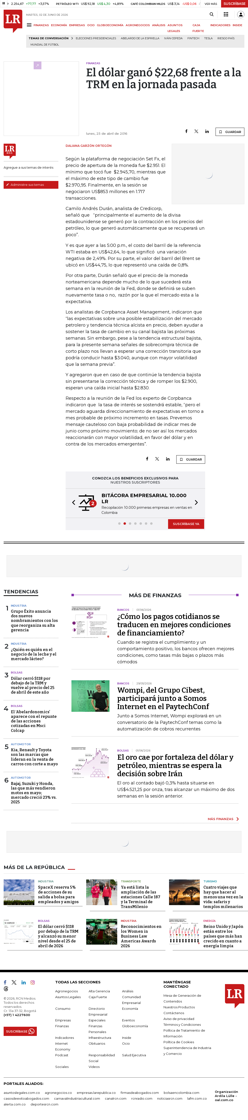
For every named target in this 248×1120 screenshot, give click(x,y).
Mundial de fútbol (45, 44)
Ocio (126, 1043)
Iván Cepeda (173, 38)
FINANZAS (41, 25)
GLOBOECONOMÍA (110, 25)
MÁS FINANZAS (220, 819)
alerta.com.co (15, 1104)
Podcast (61, 1055)
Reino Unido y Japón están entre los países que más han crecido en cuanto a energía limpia (223, 936)
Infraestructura (100, 1038)
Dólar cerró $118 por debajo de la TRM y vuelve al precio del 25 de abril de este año (32, 685)
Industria (18, 605)
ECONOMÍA (59, 25)
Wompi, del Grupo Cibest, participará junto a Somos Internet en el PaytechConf (163, 698)
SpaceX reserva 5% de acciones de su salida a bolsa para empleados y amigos (58, 894)
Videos (94, 1067)
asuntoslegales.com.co (22, 1093)
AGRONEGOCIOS (138, 25)
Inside (126, 1038)
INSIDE (237, 25)
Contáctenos (173, 1013)
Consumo (62, 1008)
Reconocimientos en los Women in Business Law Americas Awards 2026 (141, 936)
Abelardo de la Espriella (140, 38)
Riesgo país (225, 38)
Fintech (193, 38)
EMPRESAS (77, 25)
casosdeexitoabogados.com (26, 1098)
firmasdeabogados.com (140, 1093)
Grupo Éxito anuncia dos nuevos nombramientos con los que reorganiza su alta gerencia (34, 620)
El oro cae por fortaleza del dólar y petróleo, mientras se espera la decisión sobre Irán (175, 765)
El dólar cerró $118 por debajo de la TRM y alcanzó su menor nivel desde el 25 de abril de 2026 (58, 936)
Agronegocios (66, 991)
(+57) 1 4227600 (17, 1015)
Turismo (210, 881)
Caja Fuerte (98, 997)
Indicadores (64, 1038)
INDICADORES (220, 25)
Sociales (62, 1067)
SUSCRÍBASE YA (186, 524)
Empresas (63, 1020)
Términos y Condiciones (182, 1024)
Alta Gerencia (99, 991)
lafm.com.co (197, 1098)
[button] (72, 503)
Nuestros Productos (179, 1007)
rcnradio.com (141, 1098)
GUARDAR (230, 132)
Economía (130, 1008)
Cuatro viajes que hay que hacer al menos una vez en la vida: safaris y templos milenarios (223, 897)
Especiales (97, 1020)
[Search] (211, 14)
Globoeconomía (135, 1026)
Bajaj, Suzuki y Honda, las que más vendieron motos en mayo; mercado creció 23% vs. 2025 (34, 793)
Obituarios (97, 1043)
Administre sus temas (25, 185)
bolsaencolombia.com (181, 1093)
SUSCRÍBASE (235, 3)
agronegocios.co (58, 1093)
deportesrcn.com (44, 1104)
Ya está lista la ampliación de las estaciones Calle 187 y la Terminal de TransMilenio (140, 897)
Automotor (21, 744)
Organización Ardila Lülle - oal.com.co (226, 1096)
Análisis (127, 991)
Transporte (131, 881)
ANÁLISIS (158, 25)
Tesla (208, 38)
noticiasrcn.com (169, 1098)
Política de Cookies (178, 1042)
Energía (209, 921)
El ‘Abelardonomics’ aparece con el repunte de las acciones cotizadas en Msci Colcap (34, 721)
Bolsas (17, 672)
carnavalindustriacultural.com (77, 1098)
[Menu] (30, 25)
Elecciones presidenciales (96, 38)
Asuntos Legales (68, 997)
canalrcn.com (115, 1098)
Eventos (128, 1020)
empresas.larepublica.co (96, 1093)
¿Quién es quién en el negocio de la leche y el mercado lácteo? (33, 654)
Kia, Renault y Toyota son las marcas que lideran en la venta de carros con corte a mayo (34, 757)
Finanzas (62, 1026)
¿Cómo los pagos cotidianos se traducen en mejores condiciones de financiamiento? (174, 624)
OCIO (91, 25)
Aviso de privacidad (178, 1019)
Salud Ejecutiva (134, 1055)
